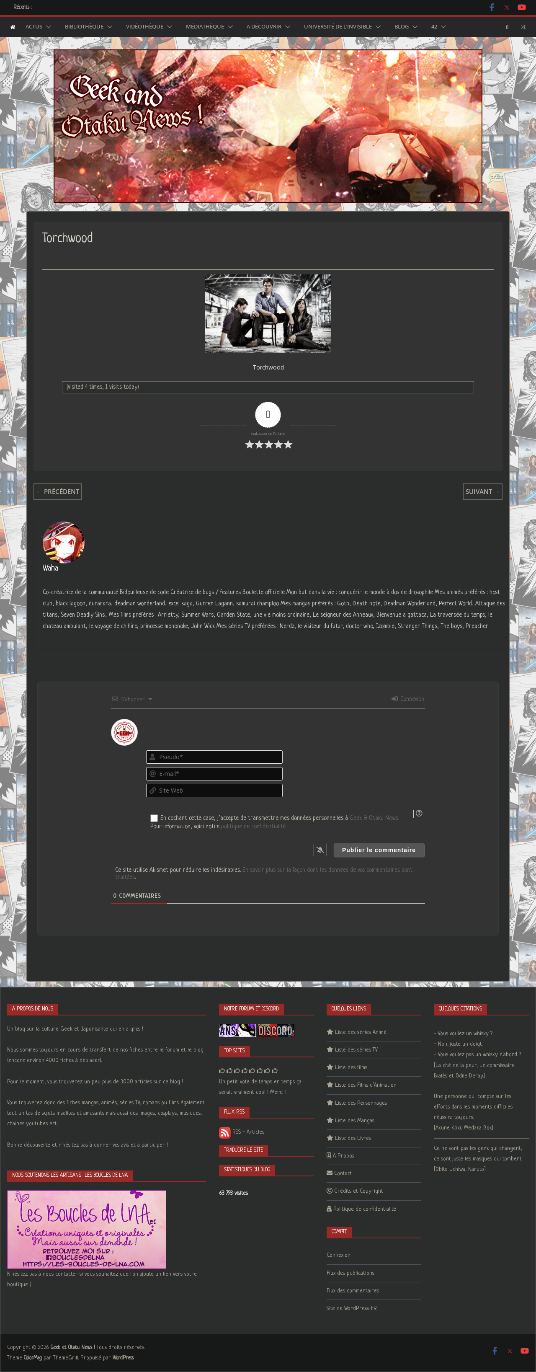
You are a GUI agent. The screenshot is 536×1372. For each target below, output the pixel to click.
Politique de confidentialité (364, 1209)
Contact (343, 1173)
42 (434, 27)
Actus (34, 27)
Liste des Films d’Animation (366, 1085)
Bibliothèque (84, 27)
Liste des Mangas (354, 1121)
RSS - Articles (241, 1132)
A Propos (343, 1156)
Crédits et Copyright (358, 1191)
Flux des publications (350, 1273)
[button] (47, 27)
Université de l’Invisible (338, 27)
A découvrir (264, 27)
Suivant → (483, 491)
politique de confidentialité (253, 826)
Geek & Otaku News (374, 818)
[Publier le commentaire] (379, 850)
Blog (401, 27)
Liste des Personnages (361, 1103)
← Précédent (57, 491)
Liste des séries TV (356, 1050)
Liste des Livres (353, 1138)
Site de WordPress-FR (352, 1308)
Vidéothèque (144, 27)
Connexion (408, 699)
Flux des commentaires (353, 1291)
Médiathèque (205, 27)
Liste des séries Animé (361, 1032)
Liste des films (351, 1068)
